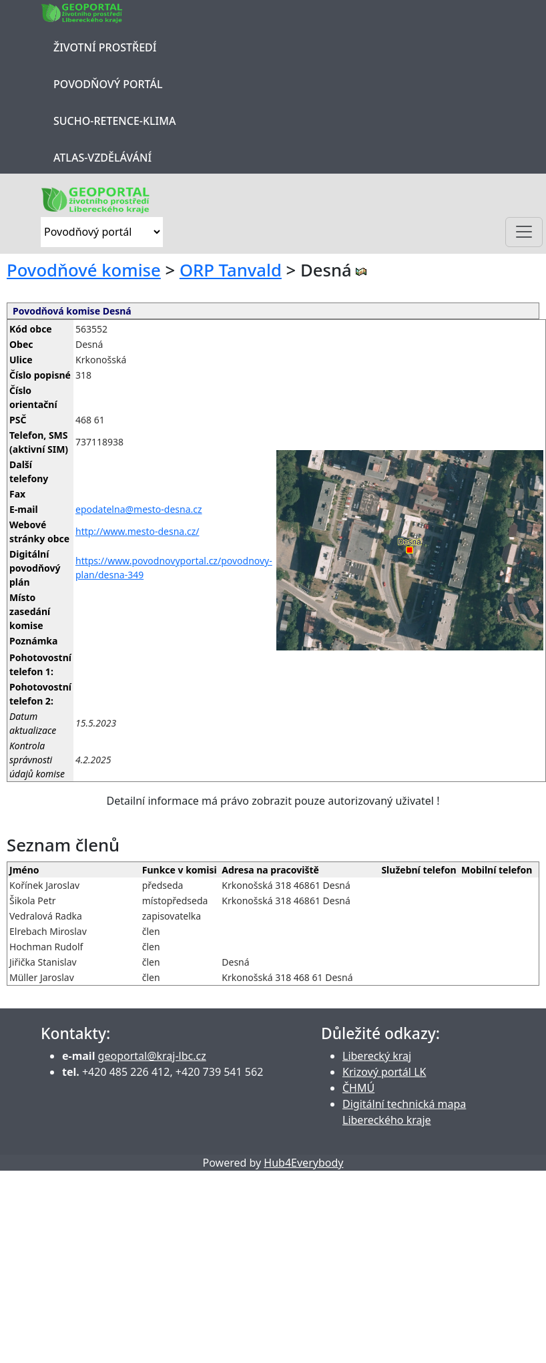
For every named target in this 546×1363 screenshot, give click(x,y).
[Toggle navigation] (524, 232)
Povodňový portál (107, 84)
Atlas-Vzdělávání (102, 157)
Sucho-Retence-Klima (114, 121)
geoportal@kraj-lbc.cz (152, 1055)
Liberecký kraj (376, 1055)
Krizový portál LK (384, 1071)
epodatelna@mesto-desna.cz (138, 509)
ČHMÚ (358, 1088)
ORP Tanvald (231, 270)
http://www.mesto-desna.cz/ (137, 531)
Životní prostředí (104, 47)
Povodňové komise (84, 270)
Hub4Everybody (303, 1162)
